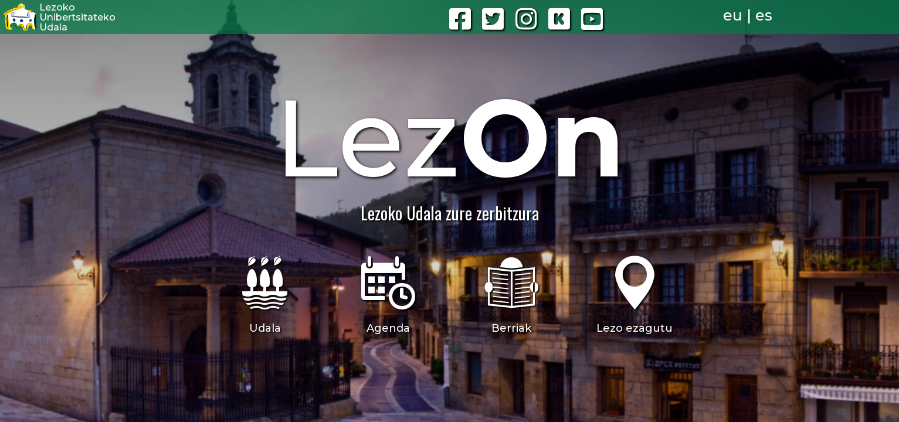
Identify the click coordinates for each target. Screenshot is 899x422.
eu (732, 15)
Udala (265, 328)
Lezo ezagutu (634, 328)
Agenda (388, 328)
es (763, 15)
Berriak (511, 328)
